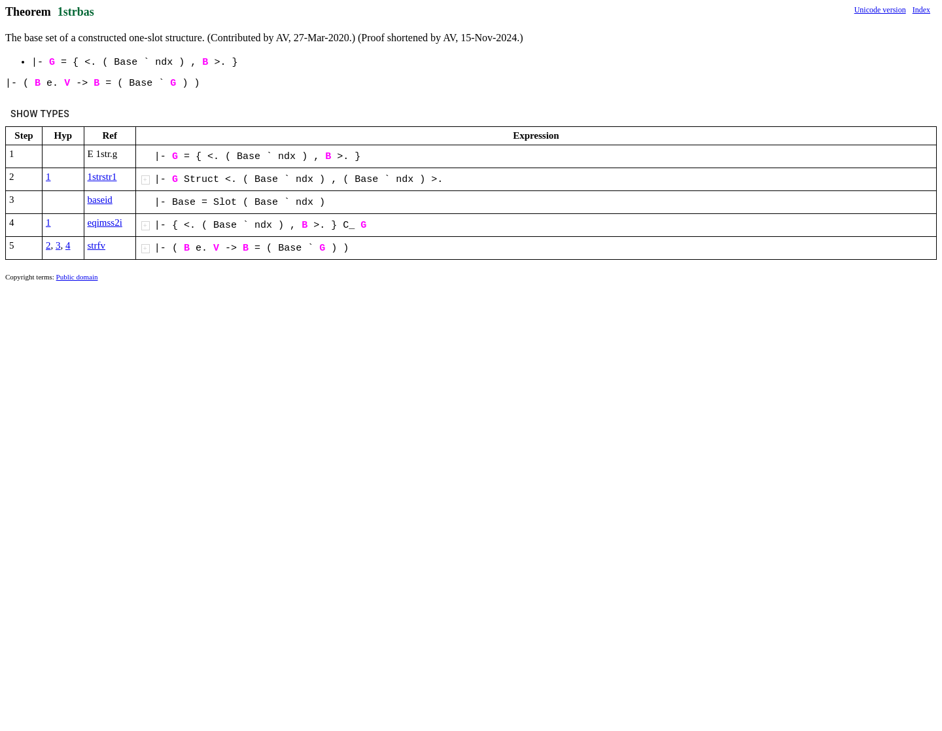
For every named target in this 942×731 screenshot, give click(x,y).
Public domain (77, 277)
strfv (97, 245)
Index (921, 9)
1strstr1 (102, 176)
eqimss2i (105, 222)
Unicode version (880, 9)
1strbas (76, 11)
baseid (100, 199)
